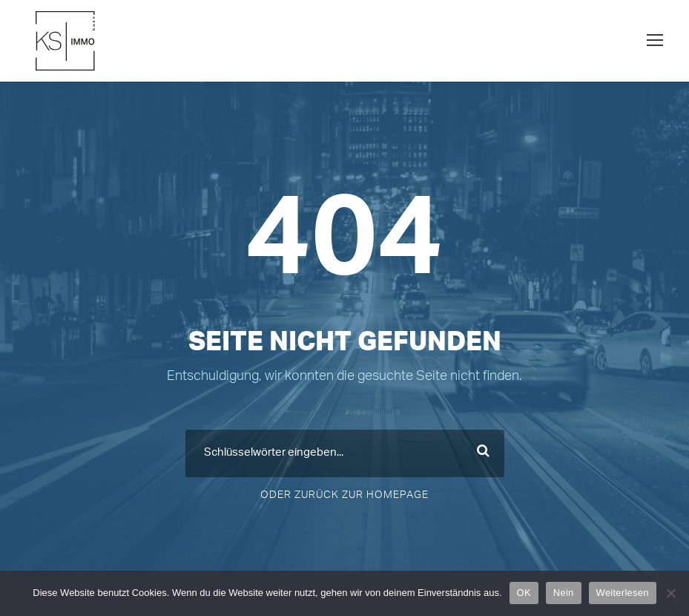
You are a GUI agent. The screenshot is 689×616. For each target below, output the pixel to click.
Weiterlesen (622, 592)
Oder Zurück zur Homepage (344, 495)
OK (524, 592)
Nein (563, 592)
